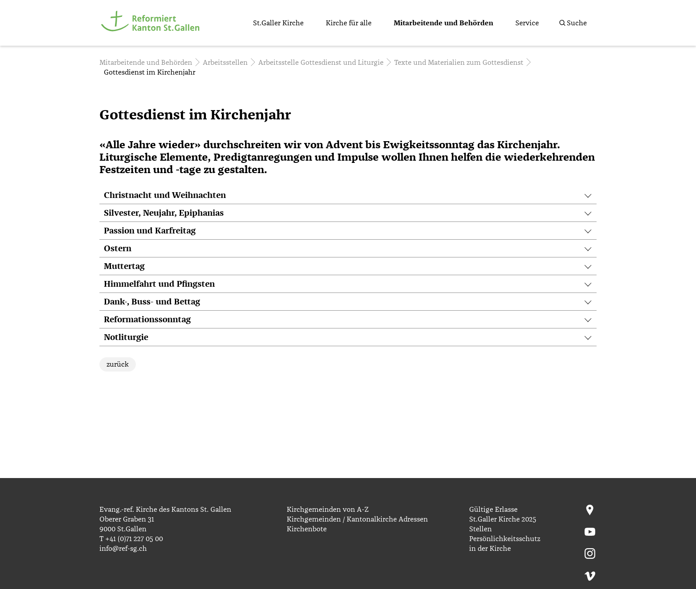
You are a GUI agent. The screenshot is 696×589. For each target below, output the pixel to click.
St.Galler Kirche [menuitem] (278, 23)
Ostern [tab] (117, 249)
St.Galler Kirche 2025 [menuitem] (502, 519)
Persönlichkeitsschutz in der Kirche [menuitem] (504, 543)
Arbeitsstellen (225, 62)
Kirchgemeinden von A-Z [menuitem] (327, 509)
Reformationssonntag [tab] (147, 320)
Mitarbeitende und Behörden (145, 62)
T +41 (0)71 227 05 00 (131, 538)
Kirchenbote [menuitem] (307, 529)
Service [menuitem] (527, 23)
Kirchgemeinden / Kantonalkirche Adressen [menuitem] (357, 519)
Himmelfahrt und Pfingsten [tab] (159, 284)
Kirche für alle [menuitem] (349, 23)
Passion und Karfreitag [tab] (150, 231)
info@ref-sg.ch (123, 548)
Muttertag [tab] (124, 266)
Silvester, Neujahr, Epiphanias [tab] (164, 213)
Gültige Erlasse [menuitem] (493, 509)
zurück (118, 364)
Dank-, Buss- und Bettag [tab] (152, 302)
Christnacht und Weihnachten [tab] (165, 195)
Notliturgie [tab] (126, 337)
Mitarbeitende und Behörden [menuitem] (443, 23)
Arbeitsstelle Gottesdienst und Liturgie (321, 62)
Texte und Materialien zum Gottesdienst (458, 62)
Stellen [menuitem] (480, 529)
